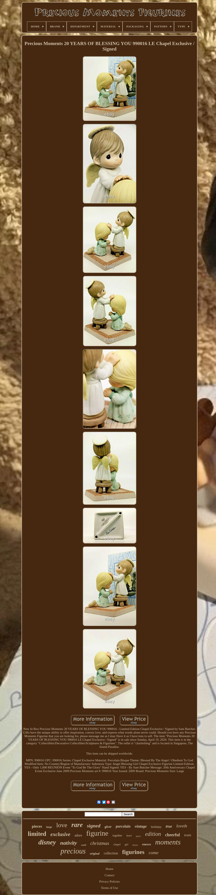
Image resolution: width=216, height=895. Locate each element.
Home (109, 869)
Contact (110, 875)
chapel (116, 844)
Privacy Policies (109, 881)
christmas (99, 843)
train (187, 835)
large (49, 826)
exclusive (60, 834)
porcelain (123, 826)
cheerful (172, 834)
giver (108, 826)
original (95, 853)
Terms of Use (109, 888)
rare (77, 824)
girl (126, 844)
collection (111, 853)
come (153, 852)
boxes (135, 845)
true (169, 826)
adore (78, 835)
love (61, 825)
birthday (156, 826)
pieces (37, 826)
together (117, 835)
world (83, 845)
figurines (133, 852)
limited (37, 833)
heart (129, 835)
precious (73, 851)
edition (153, 834)
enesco (146, 844)
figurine (97, 833)
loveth (181, 825)
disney (47, 842)
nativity (68, 843)
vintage (141, 826)
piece (138, 836)
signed (93, 825)
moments (168, 842)
